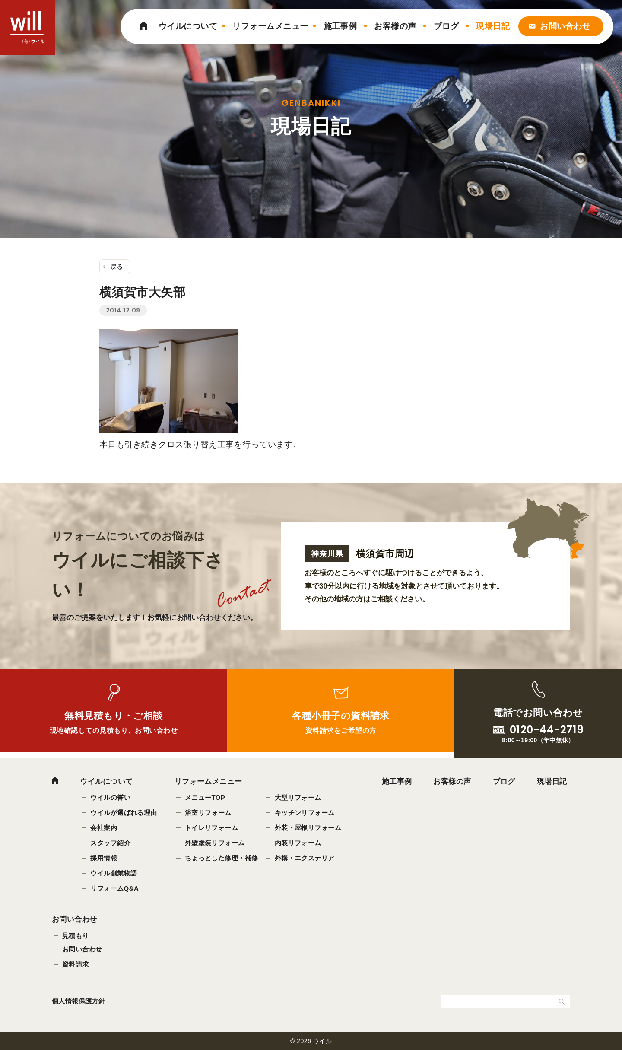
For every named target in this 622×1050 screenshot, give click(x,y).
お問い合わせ (565, 26)
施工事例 (340, 26)
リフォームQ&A (114, 888)
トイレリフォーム (211, 827)
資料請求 (75, 964)
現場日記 (493, 26)
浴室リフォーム (208, 812)
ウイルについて (188, 26)
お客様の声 (395, 26)
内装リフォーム (298, 842)
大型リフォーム (298, 797)
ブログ (446, 26)
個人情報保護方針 (78, 1001)
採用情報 (103, 858)
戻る (117, 266)
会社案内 (103, 827)
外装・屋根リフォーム (308, 827)
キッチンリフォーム (305, 812)
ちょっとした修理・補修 (221, 858)
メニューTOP (205, 797)
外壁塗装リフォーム (215, 842)
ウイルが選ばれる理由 (123, 812)
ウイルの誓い (110, 797)
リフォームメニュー (270, 26)
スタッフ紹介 (110, 842)
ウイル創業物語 (113, 873)
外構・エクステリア (305, 858)
